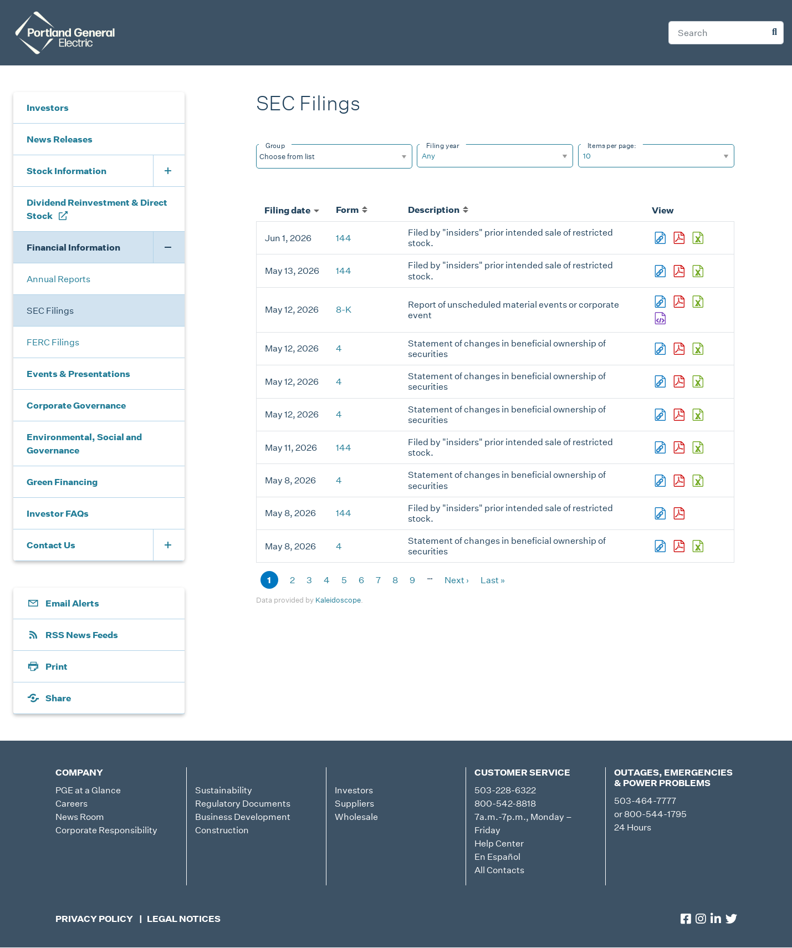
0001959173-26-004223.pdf (680, 238)
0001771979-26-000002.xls (698, 414)
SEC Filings (50, 310)
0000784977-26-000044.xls (698, 348)
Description (438, 209)
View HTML (661, 238)
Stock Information (66, 170)
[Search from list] (294, 156)
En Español (497, 856)
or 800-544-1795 (650, 813)
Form (351, 209)
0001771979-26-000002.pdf (680, 414)
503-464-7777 (645, 800)
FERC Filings (53, 342)
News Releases (60, 139)
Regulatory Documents (242, 803)
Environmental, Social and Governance (84, 443)
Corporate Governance (76, 405)
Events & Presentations (78, 373)
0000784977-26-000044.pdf (680, 348)
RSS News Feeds (81, 634)
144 (343, 237)
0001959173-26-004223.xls (698, 238)
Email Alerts (72, 603)
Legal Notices (184, 918)
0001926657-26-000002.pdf (680, 480)
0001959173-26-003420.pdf (680, 513)
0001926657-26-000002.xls (698, 480)
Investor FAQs (58, 513)
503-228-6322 (505, 790)
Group (275, 145)
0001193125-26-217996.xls (698, 301)
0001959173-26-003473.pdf (680, 447)
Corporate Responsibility (106, 829)
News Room (79, 816)
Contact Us (51, 545)
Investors (48, 107)
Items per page (610, 145)
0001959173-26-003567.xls (698, 271)
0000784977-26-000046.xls (698, 381)
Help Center (499, 843)
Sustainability (223, 790)
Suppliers (354, 803)
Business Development (242, 816)
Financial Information (73, 247)
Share (58, 698)
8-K (343, 309)
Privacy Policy (94, 918)
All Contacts (499, 869)
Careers (71, 803)
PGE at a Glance (88, 790)
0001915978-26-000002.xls (698, 546)
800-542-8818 (505, 803)
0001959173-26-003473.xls (698, 447)
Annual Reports (58, 278)
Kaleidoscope (338, 599)
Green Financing (62, 481)
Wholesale (356, 816)
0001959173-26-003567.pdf (680, 271)
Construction (222, 829)
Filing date (291, 210)
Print (56, 666)
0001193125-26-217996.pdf (680, 301)
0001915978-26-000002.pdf (680, 546)
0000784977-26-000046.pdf (680, 381)
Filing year (442, 145)
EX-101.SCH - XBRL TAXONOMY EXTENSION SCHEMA (661, 318)
